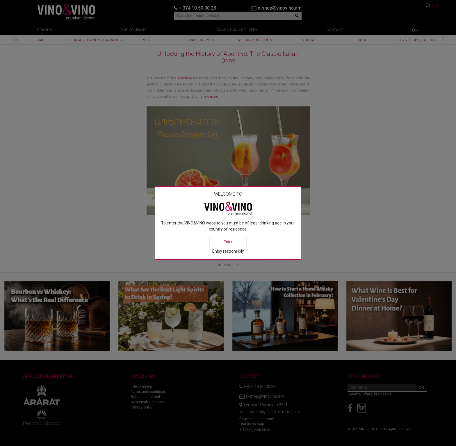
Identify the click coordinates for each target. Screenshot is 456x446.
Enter (227, 242)
